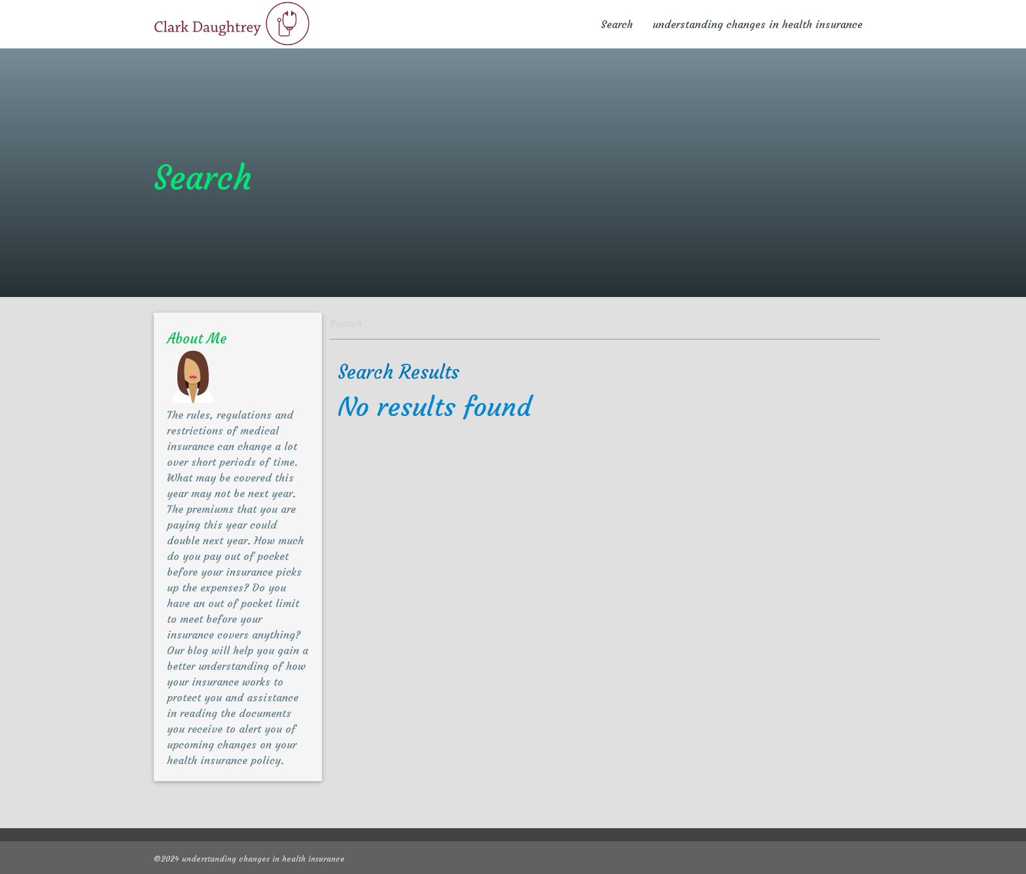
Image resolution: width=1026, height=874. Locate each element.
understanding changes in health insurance (757, 24)
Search (617, 24)
